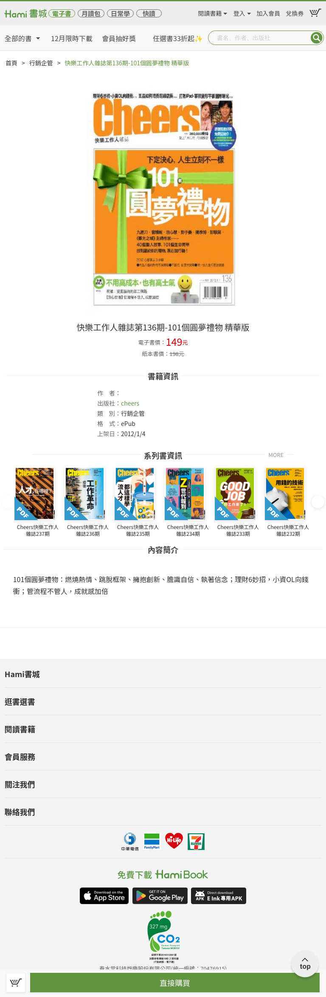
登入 (239, 12)
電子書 (61, 13)
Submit (316, 38)
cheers (130, 403)
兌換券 (295, 12)
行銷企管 (41, 63)
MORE (276, 454)
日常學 (120, 13)
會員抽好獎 (119, 38)
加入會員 (268, 12)
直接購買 (175, 982)
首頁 (11, 63)
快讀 (149, 13)
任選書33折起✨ (178, 38)
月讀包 (91, 13)
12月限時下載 (72, 38)
